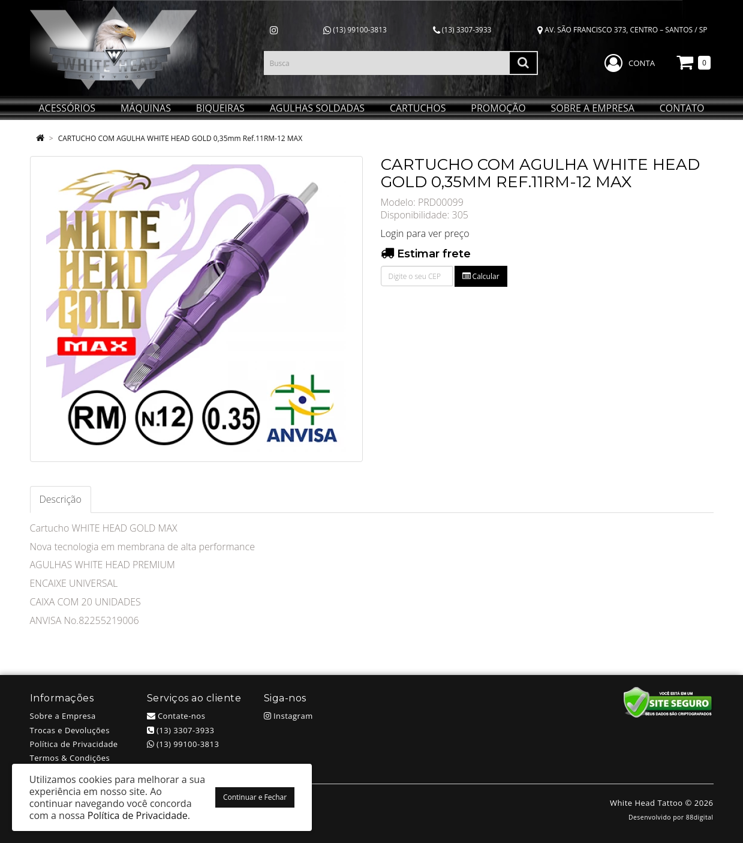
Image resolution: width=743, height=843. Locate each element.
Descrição (61, 499)
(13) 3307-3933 (462, 30)
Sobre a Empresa (63, 715)
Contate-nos (176, 715)
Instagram (288, 715)
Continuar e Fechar (255, 797)
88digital (700, 817)
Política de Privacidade (74, 744)
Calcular (481, 276)
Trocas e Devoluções (70, 730)
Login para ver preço (425, 233)
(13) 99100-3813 (355, 30)
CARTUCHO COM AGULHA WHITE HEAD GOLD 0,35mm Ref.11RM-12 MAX (180, 138)
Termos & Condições (70, 757)
